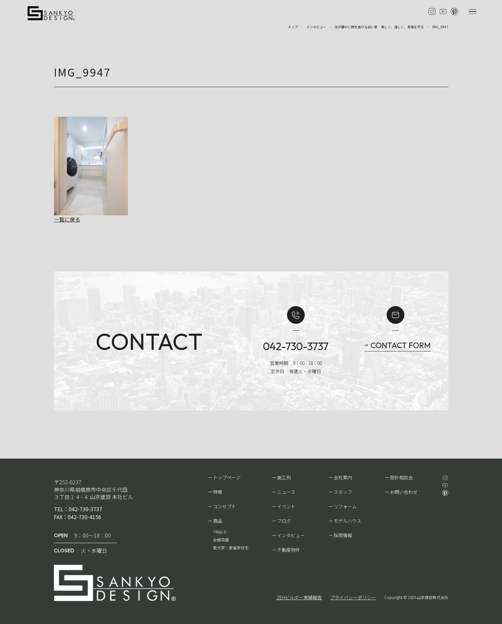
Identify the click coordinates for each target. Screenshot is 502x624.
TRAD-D (220, 532)
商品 (217, 520)
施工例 (284, 477)
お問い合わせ (404, 492)
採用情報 (343, 535)
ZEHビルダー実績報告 (299, 597)
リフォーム (345, 506)
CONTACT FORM (401, 345)
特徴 (217, 492)
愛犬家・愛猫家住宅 (231, 547)
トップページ (227, 477)
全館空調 (221, 539)
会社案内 (343, 477)
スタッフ (343, 492)
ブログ (284, 520)
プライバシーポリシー (353, 597)
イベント (286, 506)
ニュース (286, 492)
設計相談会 (401, 477)
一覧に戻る (67, 219)
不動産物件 (288, 549)
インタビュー (291, 535)
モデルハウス (347, 520)
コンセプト (224, 506)
